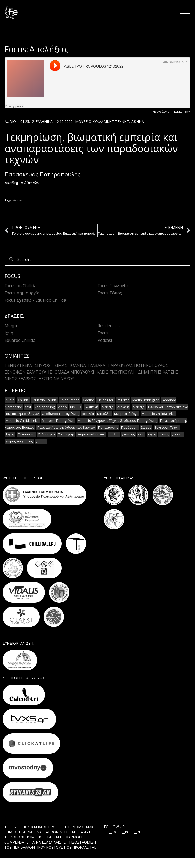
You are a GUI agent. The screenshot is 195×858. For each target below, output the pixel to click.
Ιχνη (9, 333)
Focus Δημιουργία (22, 293)
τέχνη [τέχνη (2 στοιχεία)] (152, 434)
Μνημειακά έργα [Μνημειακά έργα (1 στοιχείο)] (126, 414)
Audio (17, 200)
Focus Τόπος (110, 293)
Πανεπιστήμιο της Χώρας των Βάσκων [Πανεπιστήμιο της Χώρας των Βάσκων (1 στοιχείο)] (66, 427)
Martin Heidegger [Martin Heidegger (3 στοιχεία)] (145, 400)
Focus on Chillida (20, 285)
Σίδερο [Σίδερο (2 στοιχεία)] (146, 427)
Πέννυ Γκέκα (18, 365)
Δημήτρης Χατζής (158, 372)
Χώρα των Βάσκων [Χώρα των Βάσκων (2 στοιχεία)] (91, 434)
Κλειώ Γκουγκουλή (116, 372)
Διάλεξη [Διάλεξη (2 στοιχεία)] (108, 407)
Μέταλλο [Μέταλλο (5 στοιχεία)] (104, 414)
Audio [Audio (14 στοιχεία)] (10, 400)
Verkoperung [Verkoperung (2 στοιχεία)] (45, 407)
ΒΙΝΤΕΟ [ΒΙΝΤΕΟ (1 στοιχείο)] (75, 407)
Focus (103, 333)
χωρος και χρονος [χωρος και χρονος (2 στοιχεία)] (19, 441)
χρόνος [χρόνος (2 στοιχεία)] (177, 434)
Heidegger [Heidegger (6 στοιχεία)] (105, 400)
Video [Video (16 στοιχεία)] (62, 407)
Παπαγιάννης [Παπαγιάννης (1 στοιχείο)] (108, 427)
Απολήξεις (49, 49)
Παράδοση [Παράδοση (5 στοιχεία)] (129, 427)
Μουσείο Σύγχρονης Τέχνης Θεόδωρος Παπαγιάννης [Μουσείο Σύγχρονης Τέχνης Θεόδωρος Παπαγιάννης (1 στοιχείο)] (117, 420)
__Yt (137, 832)
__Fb (112, 832)
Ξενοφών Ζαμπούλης (28, 372)
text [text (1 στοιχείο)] (28, 407)
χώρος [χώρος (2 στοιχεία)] (41, 441)
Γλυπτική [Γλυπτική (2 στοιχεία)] (91, 407)
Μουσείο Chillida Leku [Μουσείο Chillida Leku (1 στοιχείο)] (22, 420)
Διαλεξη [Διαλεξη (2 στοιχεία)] (123, 407)
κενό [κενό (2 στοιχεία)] (141, 434)
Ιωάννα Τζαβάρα (87, 365)
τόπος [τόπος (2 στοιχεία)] (164, 434)
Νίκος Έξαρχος (20, 378)
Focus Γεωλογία (113, 285)
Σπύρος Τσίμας (51, 365)
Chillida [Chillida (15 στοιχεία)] (23, 400)
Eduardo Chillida (20, 340)
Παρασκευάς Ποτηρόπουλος (42, 174)
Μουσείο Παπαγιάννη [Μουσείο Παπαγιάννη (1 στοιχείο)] (58, 420)
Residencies (109, 325)
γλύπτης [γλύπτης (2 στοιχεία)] (128, 434)
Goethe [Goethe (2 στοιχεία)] (88, 400)
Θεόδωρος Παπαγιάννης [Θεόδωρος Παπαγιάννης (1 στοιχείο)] (60, 414)
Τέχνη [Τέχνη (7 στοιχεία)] (10, 434)
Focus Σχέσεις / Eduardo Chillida (35, 300)
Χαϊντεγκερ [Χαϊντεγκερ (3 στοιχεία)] (66, 434)
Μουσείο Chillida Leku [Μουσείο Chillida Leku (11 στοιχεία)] (158, 414)
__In (125, 832)
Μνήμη (11, 325)
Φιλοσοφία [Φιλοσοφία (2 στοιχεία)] (26, 434)
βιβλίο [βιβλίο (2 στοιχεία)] (114, 434)
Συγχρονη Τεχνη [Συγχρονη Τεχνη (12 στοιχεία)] (167, 427)
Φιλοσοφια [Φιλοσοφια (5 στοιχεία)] (46, 434)
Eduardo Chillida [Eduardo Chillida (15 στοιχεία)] (44, 400)
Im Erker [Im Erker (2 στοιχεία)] (123, 400)
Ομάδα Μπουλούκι (74, 372)
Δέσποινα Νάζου (56, 378)
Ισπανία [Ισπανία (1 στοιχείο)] (88, 414)
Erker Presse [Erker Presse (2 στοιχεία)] (69, 400)
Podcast (105, 340)
